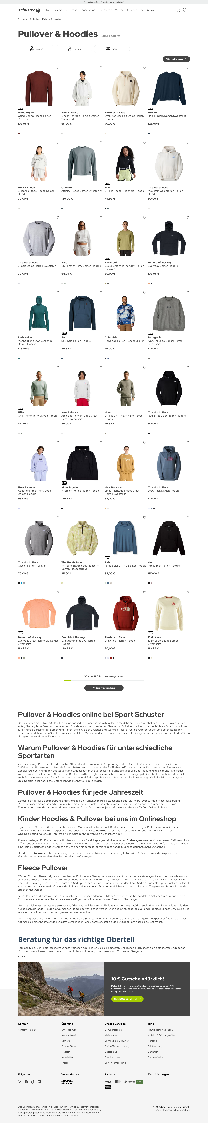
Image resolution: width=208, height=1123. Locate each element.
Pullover (152, 827)
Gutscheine (111, 1051)
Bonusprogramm (114, 1029)
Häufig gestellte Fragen (160, 1029)
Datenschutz (183, 1109)
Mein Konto (111, 1035)
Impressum (169, 1109)
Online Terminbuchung (117, 1046)
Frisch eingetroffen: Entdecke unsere (99, 2)
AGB (158, 1109)
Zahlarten (153, 1051)
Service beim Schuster (117, 1040)
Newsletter (67, 1057)
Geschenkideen (113, 1057)
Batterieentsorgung (115, 1062)
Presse (64, 1062)
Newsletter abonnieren (125, 999)
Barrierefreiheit (156, 1057)
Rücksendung (155, 1046)
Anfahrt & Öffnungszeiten (162, 1035)
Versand (152, 1040)
